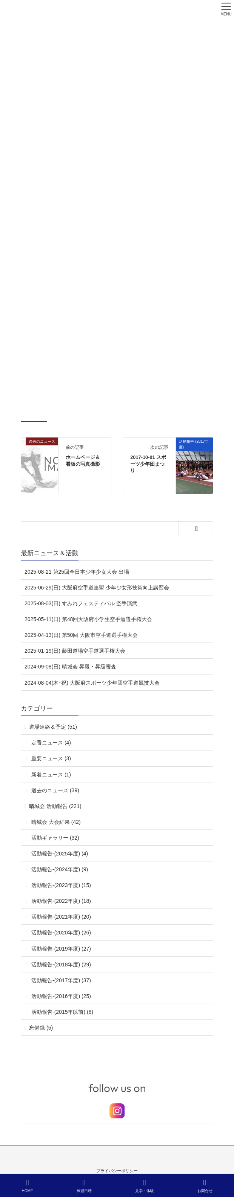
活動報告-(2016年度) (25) (61, 996)
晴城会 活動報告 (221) (55, 806)
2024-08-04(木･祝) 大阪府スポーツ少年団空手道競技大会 (92, 683)
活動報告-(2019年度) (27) (61, 949)
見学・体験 (144, 1186)
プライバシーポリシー (117, 1170)
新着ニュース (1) (51, 775)
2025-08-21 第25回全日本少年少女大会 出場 (77, 572)
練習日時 (84, 1186)
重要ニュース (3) (51, 758)
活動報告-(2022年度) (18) (61, 901)
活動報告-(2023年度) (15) (61, 885)
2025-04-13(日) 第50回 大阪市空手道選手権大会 (81, 635)
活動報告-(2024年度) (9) (59, 869)
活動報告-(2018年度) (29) (61, 965)
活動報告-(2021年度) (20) (61, 917)
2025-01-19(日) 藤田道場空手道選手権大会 (75, 651)
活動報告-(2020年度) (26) (61, 933)
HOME (27, 1186)
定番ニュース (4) (51, 743)
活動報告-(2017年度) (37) (61, 980)
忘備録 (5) (41, 1028)
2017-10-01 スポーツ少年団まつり (148, 464)
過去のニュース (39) (55, 790)
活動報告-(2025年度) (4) (59, 854)
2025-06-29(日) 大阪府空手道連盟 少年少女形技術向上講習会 (97, 588)
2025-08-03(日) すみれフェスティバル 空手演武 (81, 603)
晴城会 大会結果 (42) (56, 822)
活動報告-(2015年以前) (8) (62, 1012)
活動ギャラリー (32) (55, 838)
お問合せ (204, 1186)
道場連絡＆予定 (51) (53, 727)
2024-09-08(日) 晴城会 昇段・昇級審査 (70, 667)
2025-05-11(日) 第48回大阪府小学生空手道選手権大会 (88, 619)
